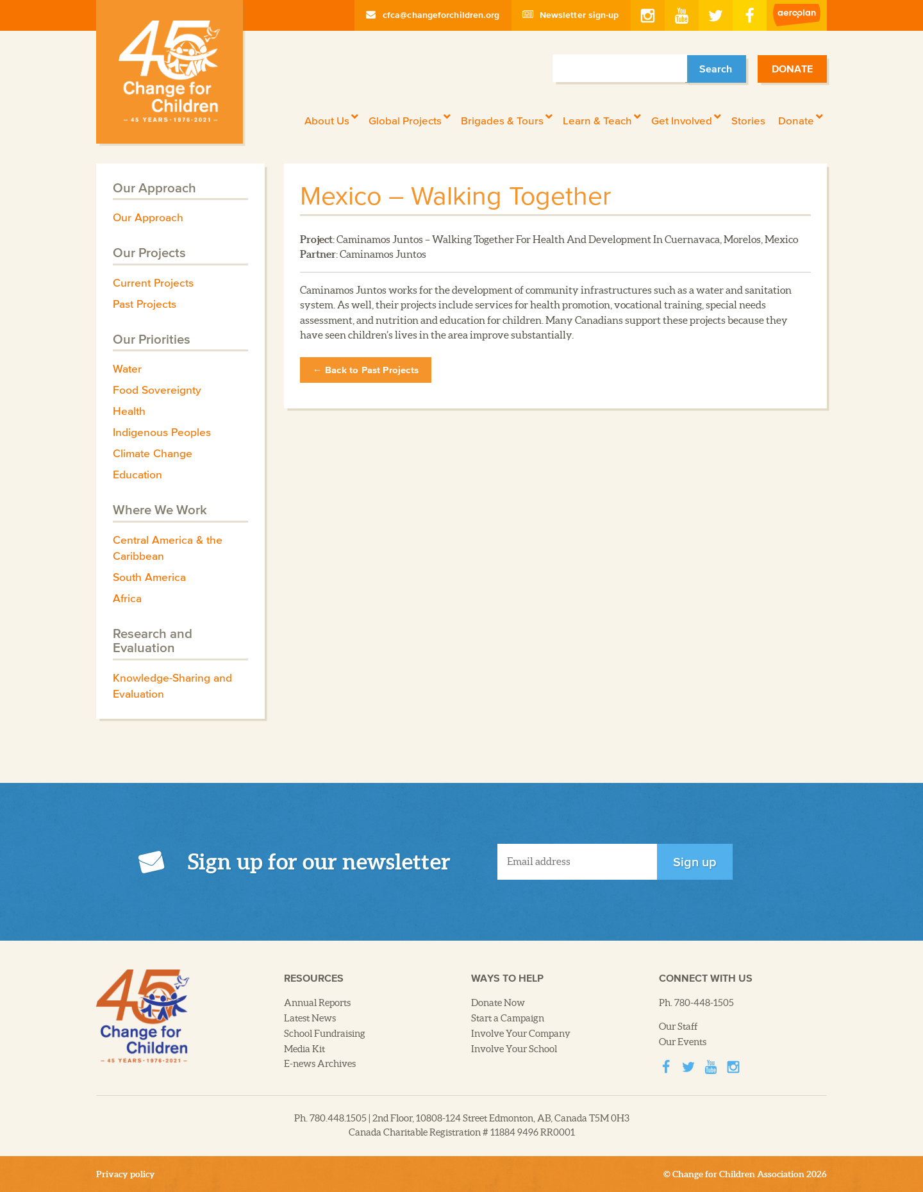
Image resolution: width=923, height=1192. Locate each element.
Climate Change (152, 453)
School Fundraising (324, 1033)
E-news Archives (320, 1064)
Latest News (310, 1018)
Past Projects (144, 304)
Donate (792, 68)
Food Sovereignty (157, 389)
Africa (127, 598)
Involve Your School (514, 1049)
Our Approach (148, 217)
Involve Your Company (520, 1033)
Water (127, 368)
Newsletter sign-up (571, 15)
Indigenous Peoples (162, 432)
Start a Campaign (507, 1018)
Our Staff (678, 1026)
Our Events (682, 1042)
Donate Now (498, 1003)
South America (149, 577)
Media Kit (304, 1049)
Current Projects (153, 282)
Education (137, 474)
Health (129, 411)
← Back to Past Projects (366, 369)
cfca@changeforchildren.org (433, 15)
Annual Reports (317, 1003)
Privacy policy (125, 1174)
